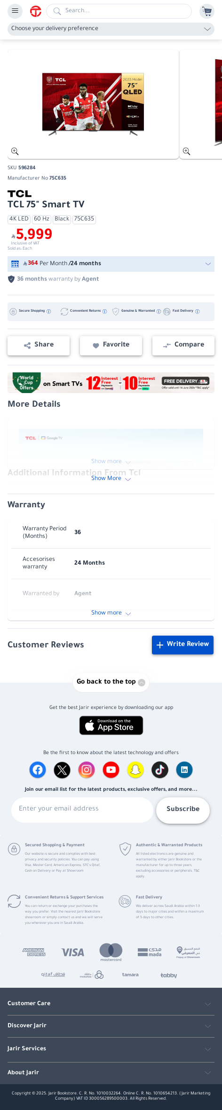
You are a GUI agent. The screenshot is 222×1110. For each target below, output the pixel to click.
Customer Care (29, 1004)
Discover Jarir (27, 1026)
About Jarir (23, 1073)
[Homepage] (38, 11)
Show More (110, 479)
